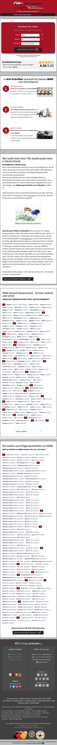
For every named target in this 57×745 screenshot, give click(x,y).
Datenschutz (17, 727)
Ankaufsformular (42, 661)
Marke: (18, 35)
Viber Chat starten (16, 659)
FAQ (42, 727)
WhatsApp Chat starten (16, 654)
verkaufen (12, 304)
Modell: (17, 39)
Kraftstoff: (16, 43)
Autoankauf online (37, 698)
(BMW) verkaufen (13, 454)
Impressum (37, 727)
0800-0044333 (47, 654)
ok (42, 743)
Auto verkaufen (47, 698)
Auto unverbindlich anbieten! (17, 278)
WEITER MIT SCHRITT (28, 49)
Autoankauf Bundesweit (44, 700)
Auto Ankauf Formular (32, 97)
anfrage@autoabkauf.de (36, 8)
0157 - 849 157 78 (32, 7)
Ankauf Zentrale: (38, 654)
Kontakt (31, 195)
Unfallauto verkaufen (25, 698)
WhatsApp (34, 99)
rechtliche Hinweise (27, 727)
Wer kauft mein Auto (12, 698)
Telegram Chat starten (16, 656)
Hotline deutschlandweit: (28, 15)
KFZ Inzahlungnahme (30, 700)
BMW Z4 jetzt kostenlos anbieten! (28, 222)
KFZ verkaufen (33, 3)
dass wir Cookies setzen (33, 743)
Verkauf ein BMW (34, 702)
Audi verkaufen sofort (18, 700)
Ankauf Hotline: (37, 656)
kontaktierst (27, 238)
